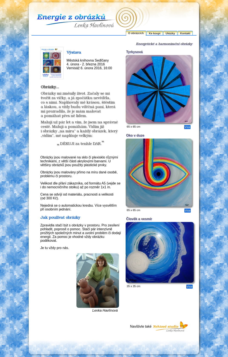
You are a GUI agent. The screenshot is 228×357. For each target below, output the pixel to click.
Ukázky (170, 33)
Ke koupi (155, 33)
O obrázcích (136, 33)
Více (187, 127)
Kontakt (185, 33)
